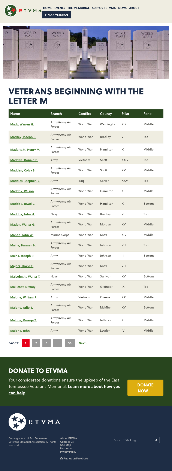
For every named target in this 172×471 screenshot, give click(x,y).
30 (70, 343)
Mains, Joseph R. (22, 255)
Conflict (84, 113)
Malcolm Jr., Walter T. (25, 276)
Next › (83, 343)
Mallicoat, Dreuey (22, 287)
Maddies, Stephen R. (25, 181)
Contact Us (67, 442)
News (122, 8)
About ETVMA (68, 438)
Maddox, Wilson (22, 191)
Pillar (125, 113)
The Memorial (78, 8)
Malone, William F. (23, 297)
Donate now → (145, 388)
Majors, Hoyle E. (21, 266)
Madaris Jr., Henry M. (25, 149)
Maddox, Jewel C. (23, 203)
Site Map (65, 445)
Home (47, 8)
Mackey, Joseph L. (23, 137)
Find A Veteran (56, 15)
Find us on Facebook (74, 458)
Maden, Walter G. (22, 224)
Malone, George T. (23, 320)
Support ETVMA (104, 8)
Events (59, 8)
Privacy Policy (68, 452)
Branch (56, 113)
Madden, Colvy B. (23, 170)
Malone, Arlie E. (21, 307)
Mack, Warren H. (22, 124)
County (106, 113)
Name (15, 113)
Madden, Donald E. (24, 160)
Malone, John (20, 330)
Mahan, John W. (21, 235)
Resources (66, 448)
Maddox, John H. (22, 214)
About (134, 8)
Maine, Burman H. (23, 245)
